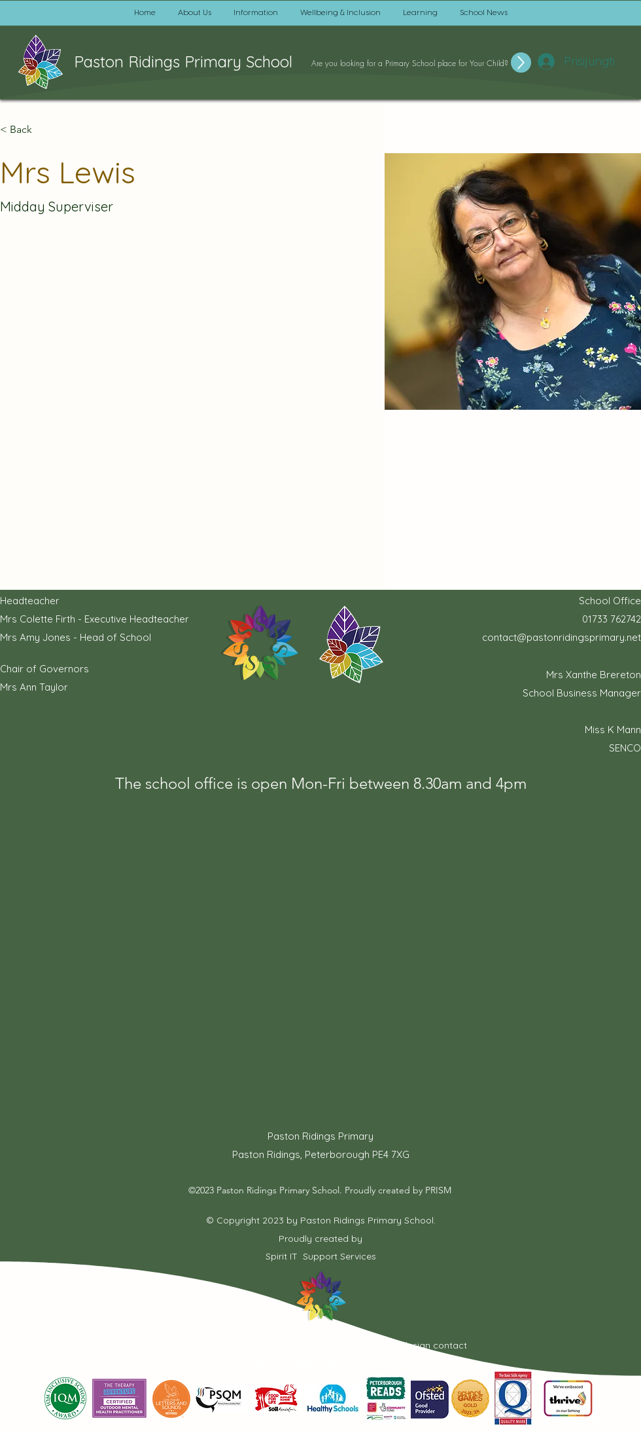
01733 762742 (611, 619)
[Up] (521, 62)
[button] (194, 13)
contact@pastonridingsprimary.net (561, 637)
